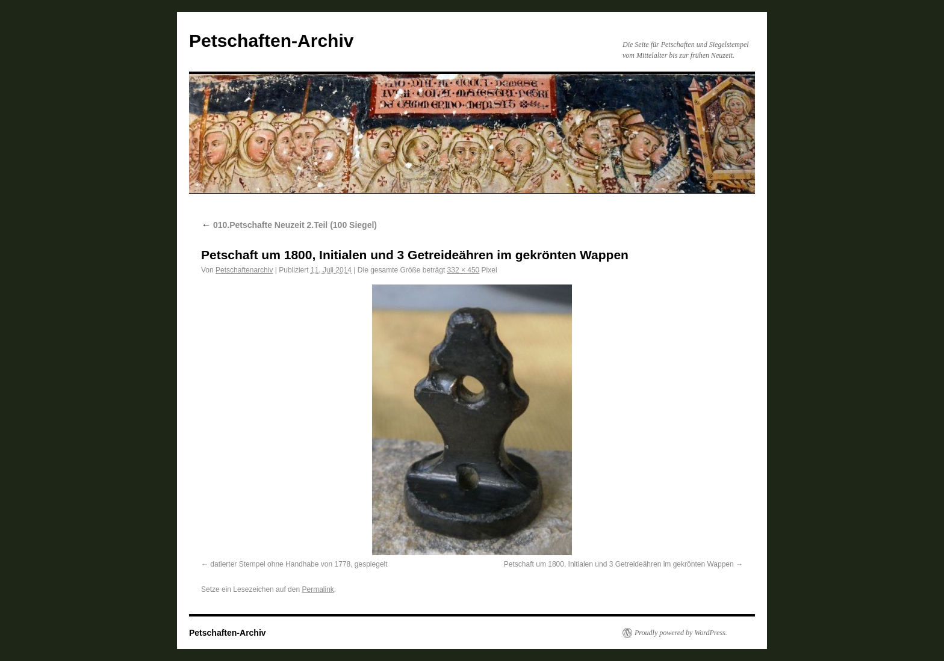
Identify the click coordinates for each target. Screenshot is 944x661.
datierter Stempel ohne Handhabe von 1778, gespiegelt (298, 564)
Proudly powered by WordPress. (681, 633)
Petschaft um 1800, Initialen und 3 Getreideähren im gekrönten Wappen (619, 564)
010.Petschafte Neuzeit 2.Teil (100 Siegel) (289, 225)
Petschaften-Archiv (271, 41)
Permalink (318, 589)
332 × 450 (463, 270)
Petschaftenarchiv (244, 270)
